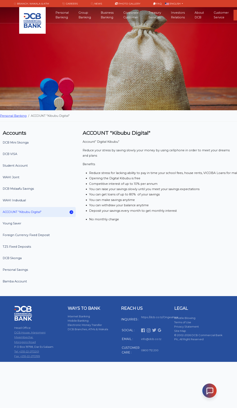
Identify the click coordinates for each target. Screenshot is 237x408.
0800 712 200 (149, 350)
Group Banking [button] (85, 15)
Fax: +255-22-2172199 (27, 356)
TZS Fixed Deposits (17, 247)
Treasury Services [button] (154, 15)
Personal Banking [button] (62, 15)
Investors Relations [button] (178, 15)
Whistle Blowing (184, 318)
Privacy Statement (186, 326)
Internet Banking (79, 316)
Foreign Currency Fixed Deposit (26, 235)
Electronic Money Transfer (85, 325)
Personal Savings (15, 270)
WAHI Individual (14, 200)
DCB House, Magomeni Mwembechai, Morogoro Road (29, 337)
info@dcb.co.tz (151, 339)
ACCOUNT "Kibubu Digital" (38, 212)
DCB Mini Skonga (16, 142)
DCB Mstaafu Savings (18, 189)
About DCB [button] (199, 15)
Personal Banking (13, 116)
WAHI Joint (11, 177)
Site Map (180, 330)
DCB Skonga (12, 258)
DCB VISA (10, 154)
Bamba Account (15, 281)
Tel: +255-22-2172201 (26, 351)
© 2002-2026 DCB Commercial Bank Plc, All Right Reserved (198, 337)
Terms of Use (182, 322)
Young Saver (12, 223)
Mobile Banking (78, 320)
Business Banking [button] (107, 15)
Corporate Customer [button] (131, 15)
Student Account (15, 165)
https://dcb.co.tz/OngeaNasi (159, 317)
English (173, 3)
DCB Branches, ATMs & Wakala (88, 329)
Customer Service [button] (221, 15)
